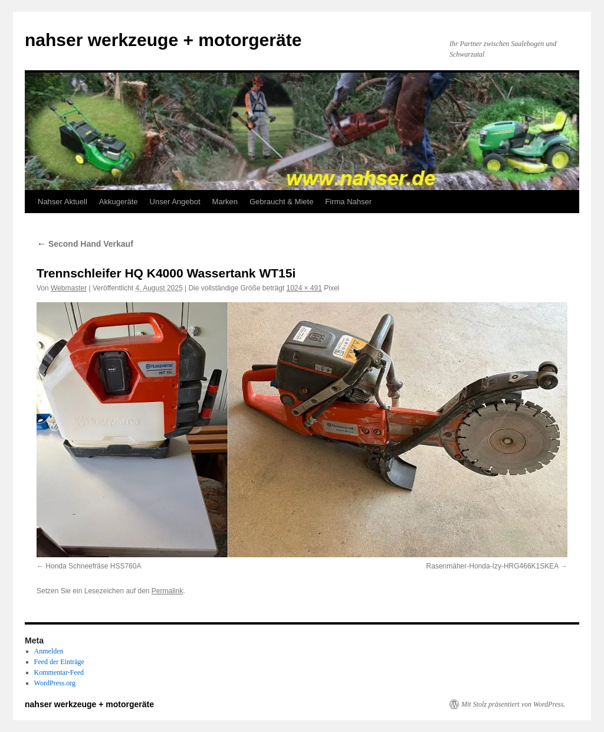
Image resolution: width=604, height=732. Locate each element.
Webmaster (69, 288)
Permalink (167, 591)
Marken (225, 201)
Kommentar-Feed (59, 672)
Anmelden (49, 651)
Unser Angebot (175, 201)
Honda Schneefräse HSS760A (93, 566)
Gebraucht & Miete (281, 201)
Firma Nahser (348, 201)
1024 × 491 (303, 288)
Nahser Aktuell (62, 201)
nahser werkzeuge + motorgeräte (163, 40)
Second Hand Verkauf (85, 244)
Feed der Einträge (59, 662)
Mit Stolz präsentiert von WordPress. (513, 704)
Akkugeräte (118, 201)
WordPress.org (55, 683)
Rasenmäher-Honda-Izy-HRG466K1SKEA (492, 566)
